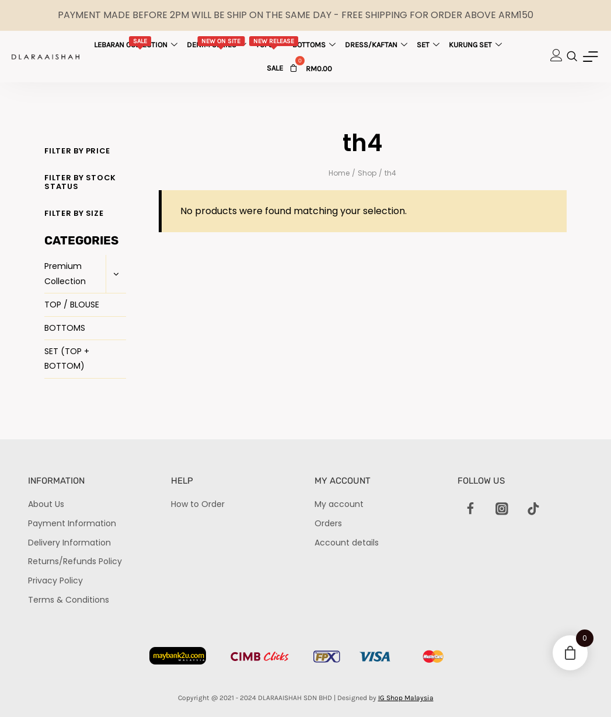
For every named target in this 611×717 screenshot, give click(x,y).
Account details (347, 542)
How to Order (198, 504)
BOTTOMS (64, 328)
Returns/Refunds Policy (75, 561)
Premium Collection (65, 273)
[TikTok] (534, 509)
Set (429, 44)
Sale (275, 68)
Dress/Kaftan (377, 44)
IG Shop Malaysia (406, 698)
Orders (328, 523)
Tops (274, 42)
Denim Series (218, 42)
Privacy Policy (55, 580)
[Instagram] (502, 509)
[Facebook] (470, 509)
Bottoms (315, 44)
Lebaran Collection (137, 42)
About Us (46, 504)
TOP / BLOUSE (71, 304)
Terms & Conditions (68, 600)
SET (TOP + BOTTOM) (66, 358)
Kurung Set (477, 44)
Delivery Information (69, 542)
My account (339, 504)
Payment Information (72, 523)
